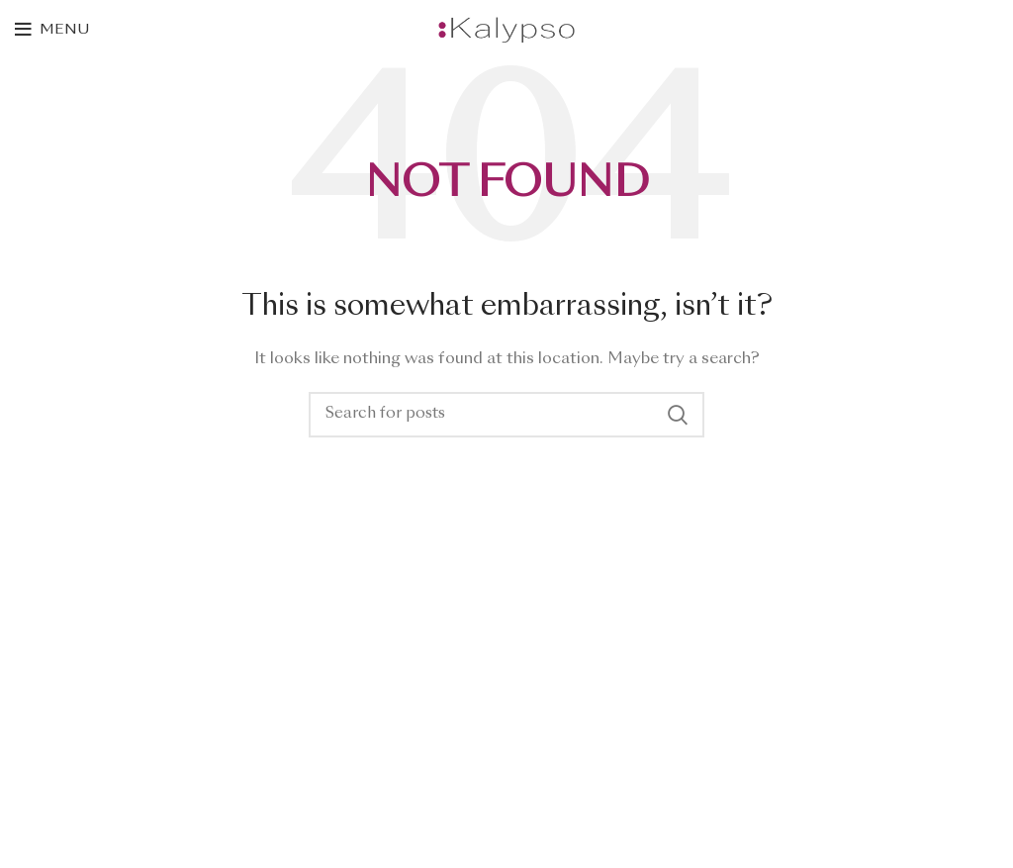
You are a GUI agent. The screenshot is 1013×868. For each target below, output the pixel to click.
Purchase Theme (70, 834)
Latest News (58, 801)
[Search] (506, 414)
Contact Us (54, 766)
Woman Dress (62, 732)
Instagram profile (73, 663)
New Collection (67, 698)
